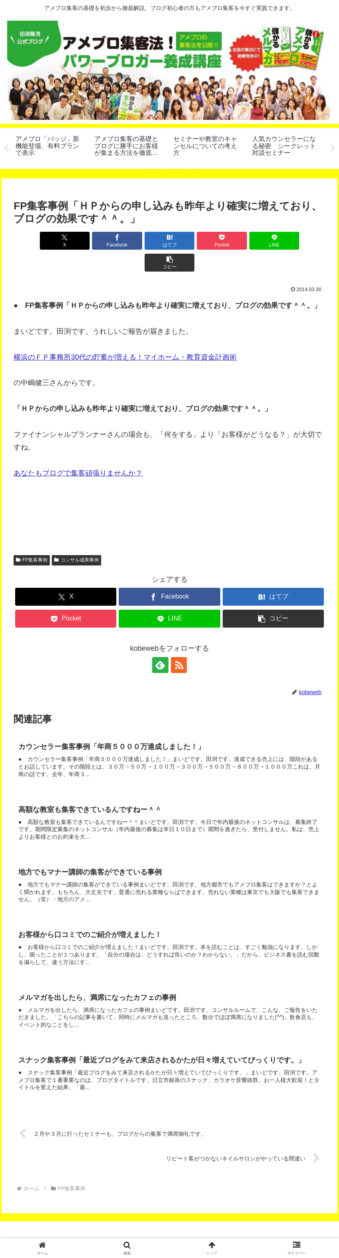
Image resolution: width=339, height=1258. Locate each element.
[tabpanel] (51, 147)
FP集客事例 (31, 538)
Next (333, 148)
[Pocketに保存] (196, 241)
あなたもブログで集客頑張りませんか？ (78, 451)
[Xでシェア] (38, 241)
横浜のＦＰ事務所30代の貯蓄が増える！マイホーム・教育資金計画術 (125, 335)
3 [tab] (170, 174)
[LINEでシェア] (248, 241)
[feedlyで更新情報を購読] (161, 643)
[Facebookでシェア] (91, 241)
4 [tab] (182, 174)
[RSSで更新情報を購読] (179, 643)
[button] (300, 241)
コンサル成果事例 (76, 538)
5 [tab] (194, 174)
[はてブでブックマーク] (143, 241)
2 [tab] (158, 174)
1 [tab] (146, 174)
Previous (6, 148)
